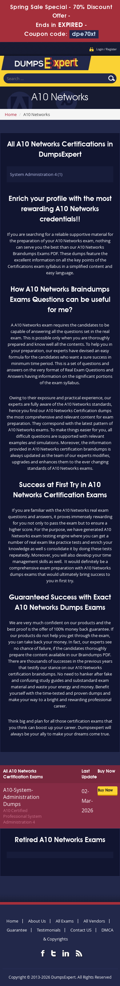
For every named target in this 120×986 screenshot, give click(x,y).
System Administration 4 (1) (36, 174)
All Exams (65, 921)
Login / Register (106, 49)
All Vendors (94, 921)
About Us (37, 921)
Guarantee (17, 930)
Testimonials (48, 930)
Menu (109, 62)
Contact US (81, 930)
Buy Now (105, 790)
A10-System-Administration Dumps (21, 797)
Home (11, 114)
